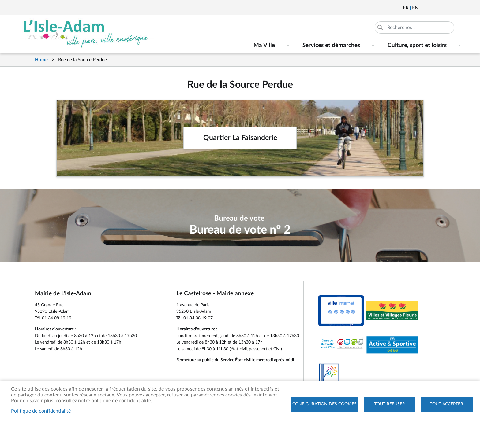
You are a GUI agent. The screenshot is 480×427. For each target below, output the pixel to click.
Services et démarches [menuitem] (331, 45)
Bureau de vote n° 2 (240, 230)
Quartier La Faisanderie (240, 137)
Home (41, 59)
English (415, 8)
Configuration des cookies (324, 404)
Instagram (456, 8)
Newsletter (423, 8)
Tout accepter (446, 404)
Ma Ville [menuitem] (264, 45)
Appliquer (381, 27)
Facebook (440, 8)
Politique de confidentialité (41, 411)
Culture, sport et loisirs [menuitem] (417, 45)
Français (406, 8)
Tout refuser (389, 404)
